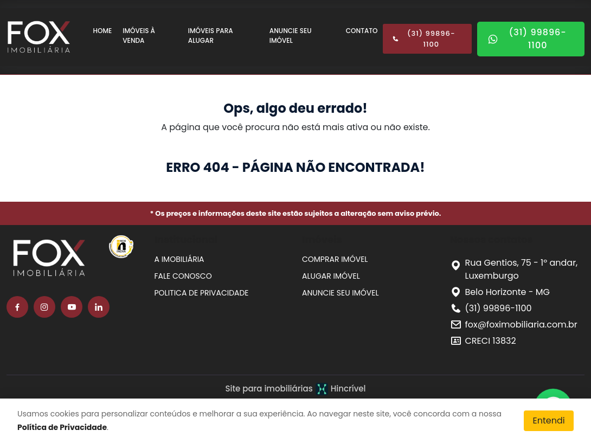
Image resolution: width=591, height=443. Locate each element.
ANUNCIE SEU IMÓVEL (290, 35)
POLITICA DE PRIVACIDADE (202, 292)
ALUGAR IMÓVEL (331, 276)
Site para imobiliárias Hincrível (295, 389)
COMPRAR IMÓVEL (335, 259)
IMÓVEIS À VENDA (139, 35)
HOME (102, 30)
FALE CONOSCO (183, 276)
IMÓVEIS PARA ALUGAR (210, 35)
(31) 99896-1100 (423, 38)
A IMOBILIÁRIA (179, 259)
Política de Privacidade (62, 427)
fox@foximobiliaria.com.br (521, 324)
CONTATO (362, 30)
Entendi (548, 420)
